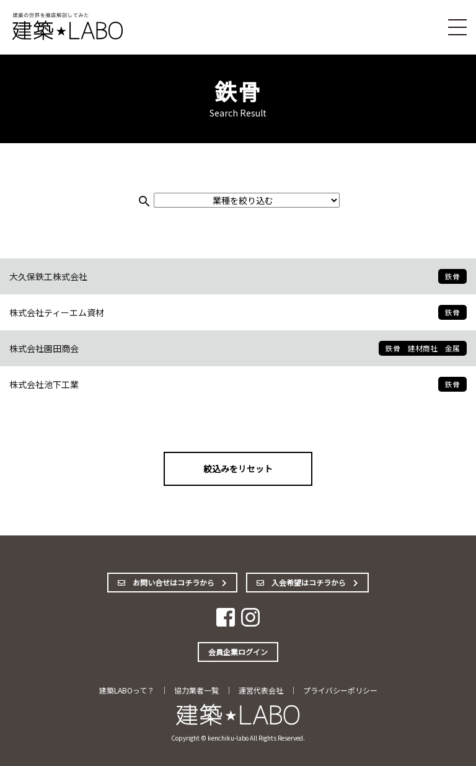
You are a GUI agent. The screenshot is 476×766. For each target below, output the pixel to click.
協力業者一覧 (196, 690)
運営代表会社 (261, 690)
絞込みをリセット (238, 468)
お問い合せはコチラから (172, 582)
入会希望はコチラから (307, 582)
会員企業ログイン (238, 651)
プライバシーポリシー (340, 690)
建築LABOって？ (126, 690)
